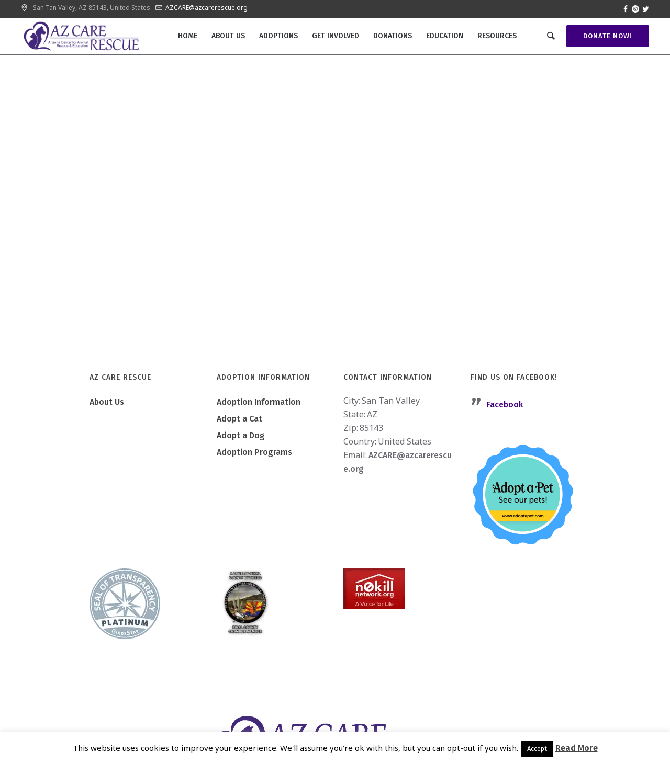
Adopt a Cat (239, 419)
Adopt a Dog (241, 435)
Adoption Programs (254, 452)
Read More (576, 748)
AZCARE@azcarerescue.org (206, 7)
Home (281, 195)
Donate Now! (607, 36)
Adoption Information (258, 402)
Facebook (504, 404)
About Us (107, 402)
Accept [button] (537, 749)
